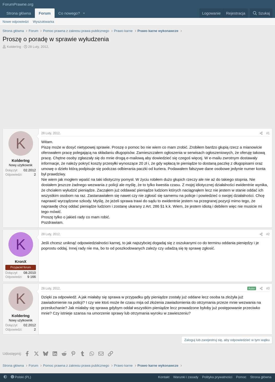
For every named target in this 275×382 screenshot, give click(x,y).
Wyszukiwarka (43, 22)
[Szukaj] (261, 13)
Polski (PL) (21, 377)
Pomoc (241, 377)
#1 (268, 133)
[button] (84, 13)
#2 (268, 234)
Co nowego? (69, 13)
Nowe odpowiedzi (16, 22)
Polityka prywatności (217, 377)
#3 (268, 288)
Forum (45, 13)
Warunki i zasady (186, 377)
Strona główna (18, 13)
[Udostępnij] (261, 133)
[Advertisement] (137, 90)
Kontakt (163, 377)
